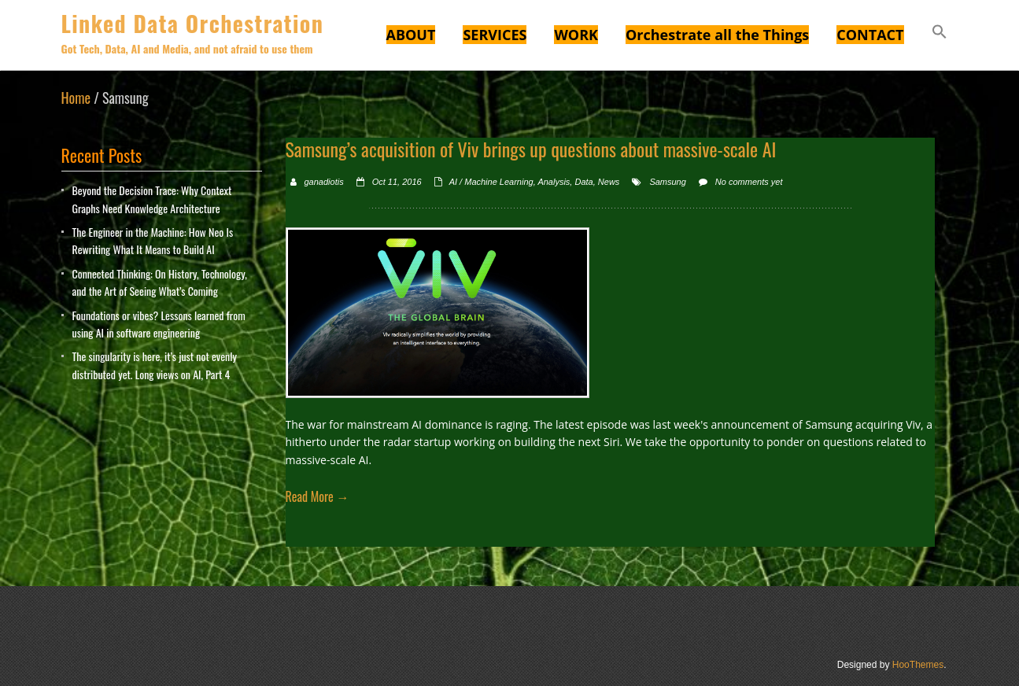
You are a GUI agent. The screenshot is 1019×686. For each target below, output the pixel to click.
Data (583, 181)
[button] (939, 33)
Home (76, 97)
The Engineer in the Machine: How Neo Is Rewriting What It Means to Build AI (153, 240)
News (609, 181)
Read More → (317, 496)
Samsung (667, 181)
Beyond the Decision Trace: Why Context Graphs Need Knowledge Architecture (152, 199)
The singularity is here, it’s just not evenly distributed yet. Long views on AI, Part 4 (154, 365)
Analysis (553, 181)
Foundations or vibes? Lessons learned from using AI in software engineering (159, 324)
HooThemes (917, 664)
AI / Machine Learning (491, 181)
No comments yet (749, 181)
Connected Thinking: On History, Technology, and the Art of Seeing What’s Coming (159, 282)
